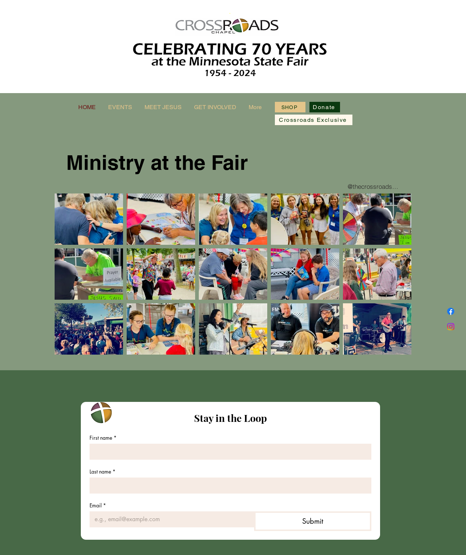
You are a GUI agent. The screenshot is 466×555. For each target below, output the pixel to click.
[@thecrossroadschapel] (373, 186)
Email (98, 505)
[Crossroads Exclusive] (313, 120)
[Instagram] (450, 326)
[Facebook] (450, 311)
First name (103, 438)
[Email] (169, 519)
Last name (102, 471)
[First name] (228, 451)
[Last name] (228, 485)
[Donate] (324, 107)
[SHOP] (290, 107)
